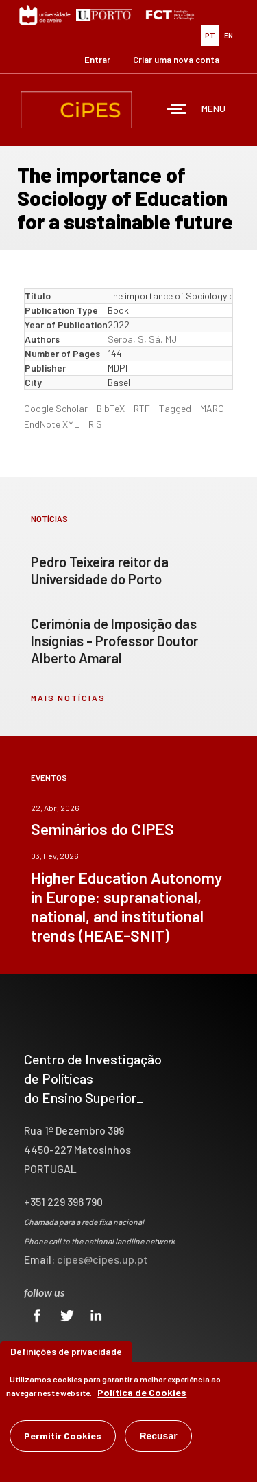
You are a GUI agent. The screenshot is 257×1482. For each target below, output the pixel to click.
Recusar (158, 1435)
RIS (95, 424)
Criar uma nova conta (176, 59)
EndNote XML (51, 424)
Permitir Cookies (62, 1435)
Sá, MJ (163, 339)
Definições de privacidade (66, 1351)
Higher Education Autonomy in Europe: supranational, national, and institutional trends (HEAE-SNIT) (126, 906)
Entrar (97, 59)
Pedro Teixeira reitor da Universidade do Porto (100, 570)
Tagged (175, 408)
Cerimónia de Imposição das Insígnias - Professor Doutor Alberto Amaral (114, 640)
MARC (212, 408)
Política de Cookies (141, 1392)
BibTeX (111, 408)
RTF (142, 408)
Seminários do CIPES (102, 829)
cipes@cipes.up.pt (102, 1259)
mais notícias (68, 698)
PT (210, 35)
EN (228, 35)
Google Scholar (56, 408)
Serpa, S (126, 339)
